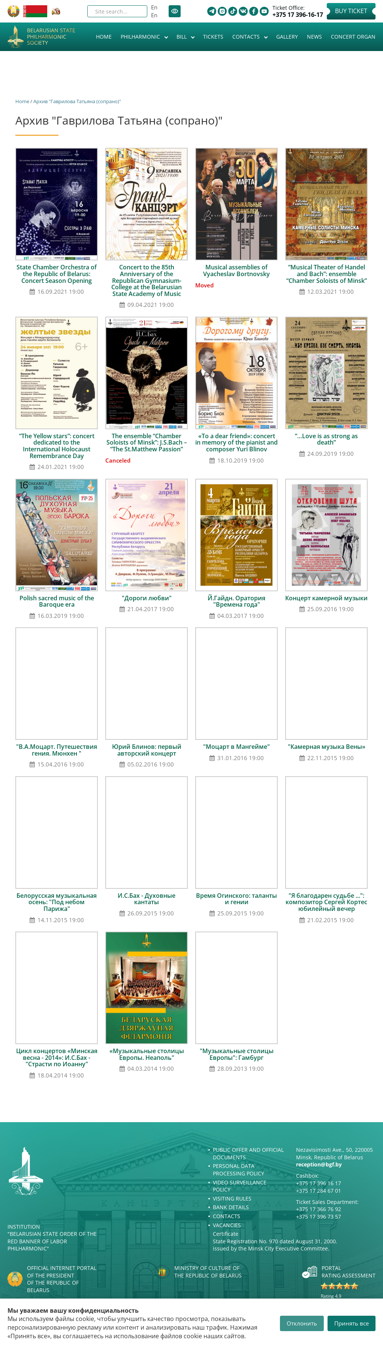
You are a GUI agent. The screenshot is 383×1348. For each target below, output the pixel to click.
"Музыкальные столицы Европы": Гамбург (237, 1054)
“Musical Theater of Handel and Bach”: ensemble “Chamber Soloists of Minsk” (326, 273)
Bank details (231, 1207)
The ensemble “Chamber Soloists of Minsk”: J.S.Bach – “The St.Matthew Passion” (146, 442)
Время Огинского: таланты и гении (236, 898)
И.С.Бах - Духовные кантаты (146, 898)
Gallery (287, 36)
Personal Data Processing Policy (238, 1169)
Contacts (246, 36)
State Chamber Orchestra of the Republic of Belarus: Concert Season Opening (56, 273)
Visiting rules (232, 1198)
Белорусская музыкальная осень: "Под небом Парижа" (56, 902)
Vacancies (227, 1225)
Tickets (213, 36)
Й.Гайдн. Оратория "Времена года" (236, 601)
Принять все (351, 1323)
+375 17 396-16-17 (297, 14)
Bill (182, 36)
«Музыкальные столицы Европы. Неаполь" (146, 1054)
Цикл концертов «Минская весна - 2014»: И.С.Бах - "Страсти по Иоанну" (56, 1057)
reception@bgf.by (319, 1164)
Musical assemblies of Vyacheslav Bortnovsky (236, 270)
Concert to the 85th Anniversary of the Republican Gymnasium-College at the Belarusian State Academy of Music (146, 280)
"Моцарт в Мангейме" (236, 746)
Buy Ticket (351, 11)
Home (104, 36)
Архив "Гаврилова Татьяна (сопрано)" (77, 101)
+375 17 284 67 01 (318, 1190)
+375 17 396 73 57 (318, 1216)
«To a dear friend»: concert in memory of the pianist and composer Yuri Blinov (236, 442)
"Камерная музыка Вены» (326, 746)
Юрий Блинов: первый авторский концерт (146, 749)
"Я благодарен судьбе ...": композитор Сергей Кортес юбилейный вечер (326, 902)
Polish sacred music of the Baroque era (56, 601)
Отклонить (302, 1323)
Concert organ (353, 36)
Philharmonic (141, 36)
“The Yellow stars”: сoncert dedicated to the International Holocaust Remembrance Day (56, 446)
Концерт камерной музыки (326, 598)
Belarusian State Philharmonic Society (51, 36)
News (314, 36)
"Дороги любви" (147, 598)
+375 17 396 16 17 (318, 1183)
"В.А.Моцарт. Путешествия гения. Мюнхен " (56, 749)
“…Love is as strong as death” (326, 439)
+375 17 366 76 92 (318, 1209)
